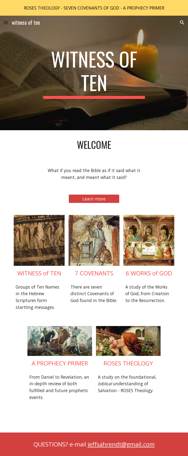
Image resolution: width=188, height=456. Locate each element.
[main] (94, 73)
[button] (6, 22)
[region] (94, 8)
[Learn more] (94, 199)
